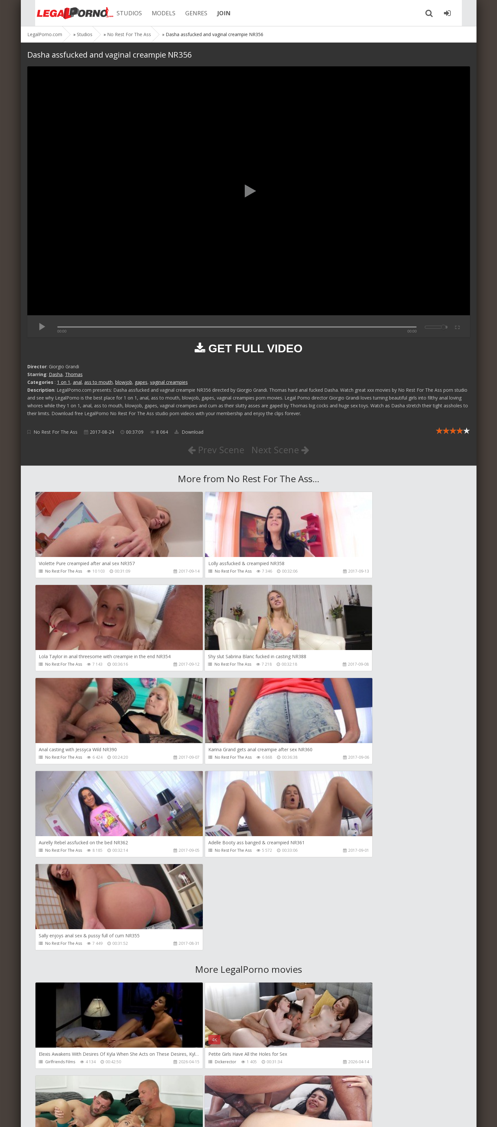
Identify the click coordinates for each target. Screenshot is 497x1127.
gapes (141, 382)
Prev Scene (215, 449)
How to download (120, 1096)
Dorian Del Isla (59, 1063)
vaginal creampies (169, 382)
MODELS (154, 13)
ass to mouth (98, 382)
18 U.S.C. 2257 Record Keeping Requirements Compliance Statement (234, 1115)
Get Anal (195, 1063)
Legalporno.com (63, 13)
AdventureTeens (61, 970)
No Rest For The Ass (55, 432)
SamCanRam (341, 970)
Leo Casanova (343, 876)
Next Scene (280, 449)
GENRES (187, 13)
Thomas (74, 374)
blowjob (123, 382)
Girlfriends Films (61, 876)
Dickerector (198, 876)
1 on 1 (63, 382)
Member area (73, 1096)
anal (77, 382)
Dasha (55, 374)
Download (188, 432)
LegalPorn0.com (75, 1115)
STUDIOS (119, 13)
